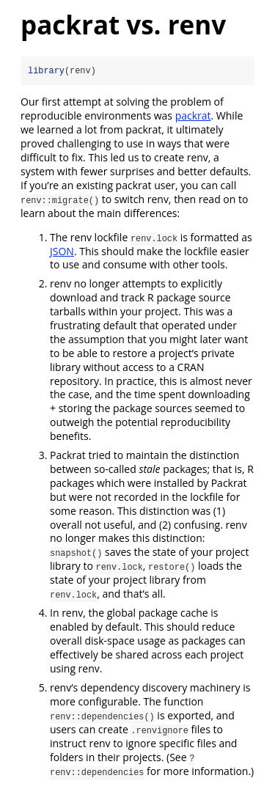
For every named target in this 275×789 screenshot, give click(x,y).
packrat (193, 115)
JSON (62, 251)
